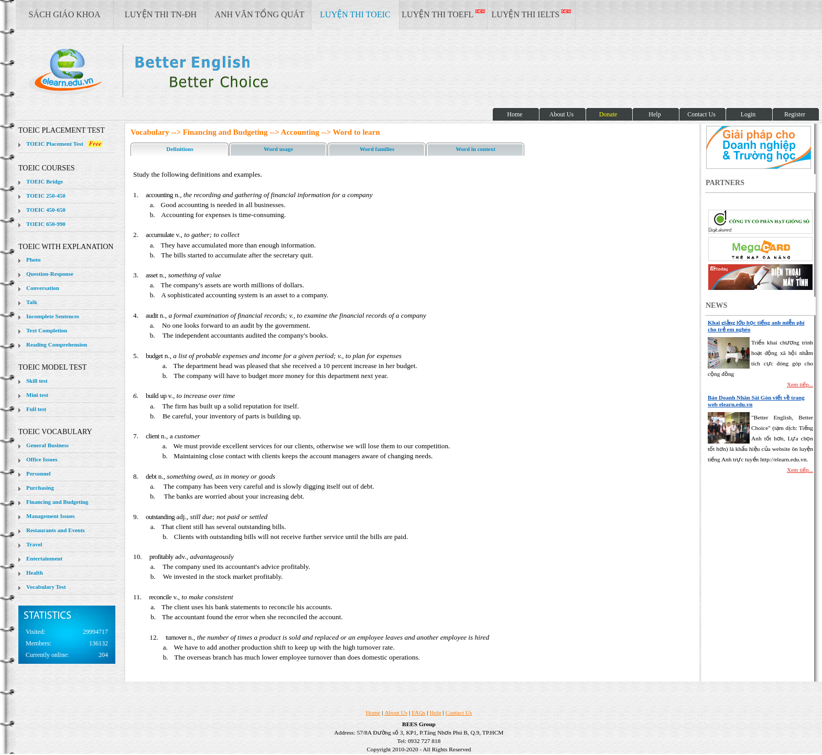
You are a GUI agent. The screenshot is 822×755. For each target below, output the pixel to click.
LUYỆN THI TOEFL (443, 14)
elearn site (166, 71)
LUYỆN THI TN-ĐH (161, 14)
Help (435, 712)
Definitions (179, 149)
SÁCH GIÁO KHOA (65, 14)
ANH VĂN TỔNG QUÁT (259, 14)
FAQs (418, 712)
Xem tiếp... (800, 384)
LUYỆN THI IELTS (531, 14)
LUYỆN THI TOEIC (355, 14)
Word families (377, 149)
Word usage (278, 149)
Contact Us (459, 712)
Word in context (475, 149)
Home (373, 712)
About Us (395, 712)
